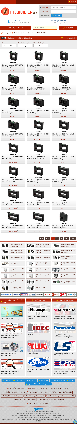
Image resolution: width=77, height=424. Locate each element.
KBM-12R (38, 154)
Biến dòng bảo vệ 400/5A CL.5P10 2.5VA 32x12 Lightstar (62, 227)
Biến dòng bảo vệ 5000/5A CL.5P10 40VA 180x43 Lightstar (38, 227)
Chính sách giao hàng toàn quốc (11, 319)
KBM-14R (64, 177)
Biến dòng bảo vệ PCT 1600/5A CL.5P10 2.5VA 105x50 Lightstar (37, 158)
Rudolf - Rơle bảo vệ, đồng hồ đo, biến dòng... (37, 317)
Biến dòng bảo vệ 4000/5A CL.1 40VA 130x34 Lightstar (61, 203)
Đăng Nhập (57, 15)
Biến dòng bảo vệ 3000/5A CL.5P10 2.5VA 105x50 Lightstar (38, 181)
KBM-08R (13, 85)
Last (72, 238)
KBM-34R (64, 223)
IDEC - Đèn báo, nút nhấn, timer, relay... (37, 335)
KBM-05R (13, 62)
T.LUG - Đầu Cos (32, 353)
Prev (47, 238)
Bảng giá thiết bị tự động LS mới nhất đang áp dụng (63, 354)
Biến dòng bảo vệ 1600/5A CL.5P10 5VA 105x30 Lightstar (38, 135)
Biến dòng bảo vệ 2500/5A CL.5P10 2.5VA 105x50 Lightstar (13, 181)
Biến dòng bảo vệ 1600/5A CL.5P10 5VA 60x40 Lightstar (63, 66)
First (41, 238)
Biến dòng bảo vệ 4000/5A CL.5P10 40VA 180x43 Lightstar (13, 227)
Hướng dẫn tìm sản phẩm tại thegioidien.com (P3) (10, 372)
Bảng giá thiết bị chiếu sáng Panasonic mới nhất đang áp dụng (64, 335)
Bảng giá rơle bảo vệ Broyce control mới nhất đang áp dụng (64, 372)
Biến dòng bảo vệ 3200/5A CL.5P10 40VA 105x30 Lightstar (13, 158)
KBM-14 (63, 200)
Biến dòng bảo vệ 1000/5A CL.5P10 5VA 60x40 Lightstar (13, 66)
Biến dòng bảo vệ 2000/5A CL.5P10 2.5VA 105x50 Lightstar (63, 158)
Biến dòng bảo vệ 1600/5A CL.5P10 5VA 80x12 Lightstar (63, 112)
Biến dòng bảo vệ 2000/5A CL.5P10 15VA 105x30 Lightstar (63, 135)
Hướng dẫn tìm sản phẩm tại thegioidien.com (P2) (10, 336)
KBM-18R (13, 223)
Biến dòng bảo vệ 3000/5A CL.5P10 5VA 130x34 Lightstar (38, 203)
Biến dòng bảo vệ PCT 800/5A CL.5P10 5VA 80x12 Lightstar (61, 89)
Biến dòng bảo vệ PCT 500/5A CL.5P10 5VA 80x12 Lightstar (36, 89)
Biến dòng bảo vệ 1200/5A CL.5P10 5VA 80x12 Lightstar (38, 112)
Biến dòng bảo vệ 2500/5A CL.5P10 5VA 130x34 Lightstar (13, 203)
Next (66, 238)
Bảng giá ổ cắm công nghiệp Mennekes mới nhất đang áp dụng (64, 317)
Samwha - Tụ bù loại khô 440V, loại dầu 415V (38, 370)
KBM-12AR (38, 177)
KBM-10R (38, 131)
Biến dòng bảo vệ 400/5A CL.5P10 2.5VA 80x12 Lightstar (12, 89)
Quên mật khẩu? (45, 15)
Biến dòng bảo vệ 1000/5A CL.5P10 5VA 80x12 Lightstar (13, 112)
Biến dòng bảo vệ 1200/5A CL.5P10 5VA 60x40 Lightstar (38, 66)
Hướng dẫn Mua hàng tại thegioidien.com (8, 354)
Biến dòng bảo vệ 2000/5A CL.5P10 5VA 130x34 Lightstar (63, 181)
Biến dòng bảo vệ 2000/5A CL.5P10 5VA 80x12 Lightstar (13, 135)
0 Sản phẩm (69, 28)
